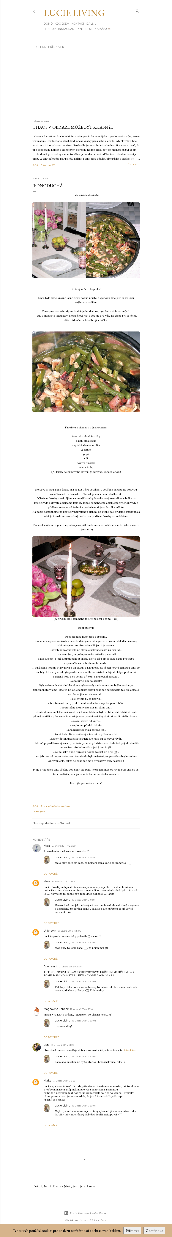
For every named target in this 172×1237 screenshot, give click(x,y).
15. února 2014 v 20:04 (84, 1056)
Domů (48, 23)
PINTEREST (83, 29)
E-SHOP (49, 29)
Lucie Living (74, 13)
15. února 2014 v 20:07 (84, 1105)
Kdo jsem (62, 23)
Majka (47, 1080)
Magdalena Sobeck (56, 1009)
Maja (47, 845)
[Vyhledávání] (137, 10)
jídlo (42, 811)
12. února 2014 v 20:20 (63, 845)
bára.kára (129, 1050)
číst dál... (134, 164)
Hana (47, 881)
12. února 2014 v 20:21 (63, 881)
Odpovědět (51, 873)
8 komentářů (48, 165)
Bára (46, 1044)
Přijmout (132, 1230)
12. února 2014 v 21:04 (70, 966)
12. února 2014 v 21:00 (69, 930)
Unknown (50, 930)
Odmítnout (154, 1230)
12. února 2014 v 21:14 (81, 1009)
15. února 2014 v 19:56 (83, 857)
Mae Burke (101, 1220)
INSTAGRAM (65, 29)
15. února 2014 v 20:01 (84, 942)
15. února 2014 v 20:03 (84, 981)
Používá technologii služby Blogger (86, 1213)
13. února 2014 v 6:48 (64, 1080)
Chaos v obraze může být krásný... (72, 127)
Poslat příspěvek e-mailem (55, 806)
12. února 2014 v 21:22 (62, 1044)
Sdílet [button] (35, 165)
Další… (91, 23)
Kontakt (77, 23)
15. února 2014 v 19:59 (83, 899)
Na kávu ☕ (101, 29)
